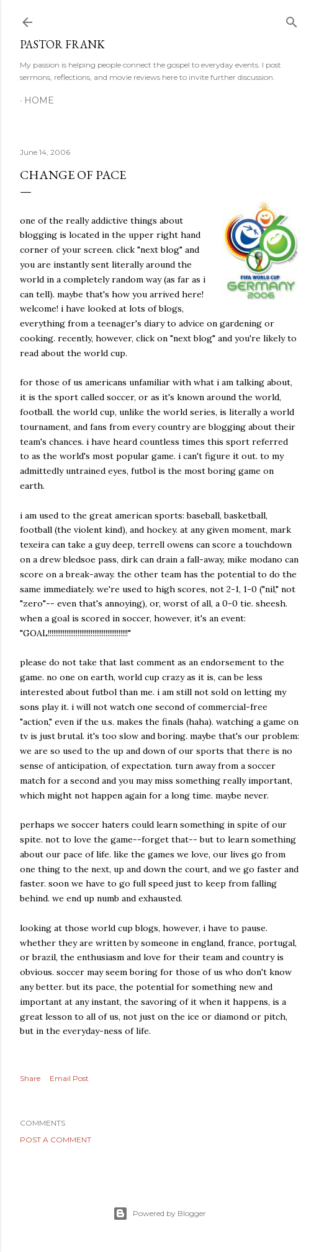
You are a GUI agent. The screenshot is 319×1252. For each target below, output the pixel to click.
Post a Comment (55, 1139)
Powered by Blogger (159, 1213)
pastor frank (62, 44)
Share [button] (30, 1078)
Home (39, 100)
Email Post (69, 1078)
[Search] (291, 19)
